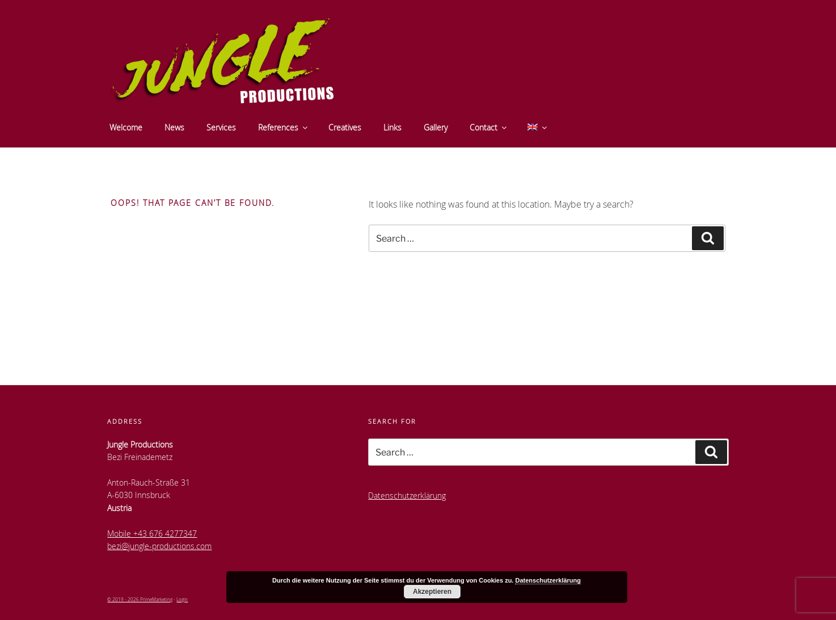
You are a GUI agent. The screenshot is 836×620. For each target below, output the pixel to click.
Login (182, 599)
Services (221, 127)
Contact (489, 127)
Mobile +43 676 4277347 (152, 533)
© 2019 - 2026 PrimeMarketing (139, 599)
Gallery (435, 127)
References (283, 127)
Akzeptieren (432, 592)
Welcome (125, 127)
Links (392, 127)
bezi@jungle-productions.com (159, 546)
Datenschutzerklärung (407, 495)
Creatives (344, 127)
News (174, 127)
